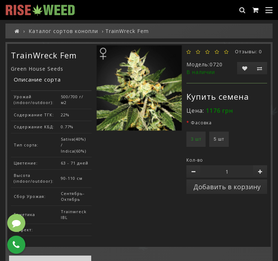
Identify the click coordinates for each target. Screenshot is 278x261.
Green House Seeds (37, 68)
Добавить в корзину (227, 186)
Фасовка (201, 123)
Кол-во (194, 160)
